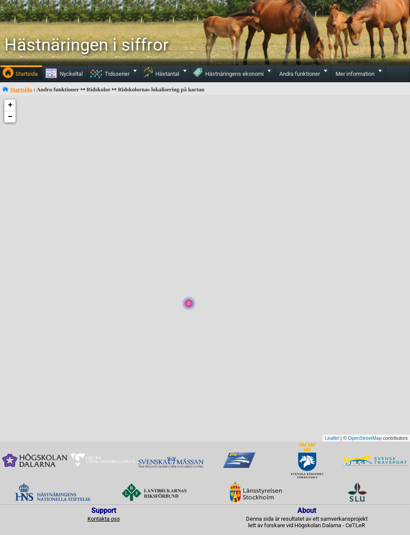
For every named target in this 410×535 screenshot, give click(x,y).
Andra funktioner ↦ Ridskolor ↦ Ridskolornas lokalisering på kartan (120, 89)
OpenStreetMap (365, 438)
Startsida (21, 89)
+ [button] (10, 105)
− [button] (10, 117)
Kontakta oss (103, 519)
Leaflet (332, 438)
